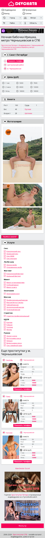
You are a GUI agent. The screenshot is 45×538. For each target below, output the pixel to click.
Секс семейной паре (14, 345)
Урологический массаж (15, 307)
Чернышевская (28, 360)
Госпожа (9, 327)
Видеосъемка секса (14, 343)
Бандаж (9, 322)
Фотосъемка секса (13, 338)
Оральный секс (12, 254)
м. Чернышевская (14, 69)
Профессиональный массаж (17, 300)
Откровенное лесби (14, 267)
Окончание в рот (13, 294)
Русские (28, 109)
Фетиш (9, 329)
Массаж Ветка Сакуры (14, 302)
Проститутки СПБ (20, 534)
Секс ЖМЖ (10, 256)
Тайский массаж (12, 305)
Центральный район (15, 65)
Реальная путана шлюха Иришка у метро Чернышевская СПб (17, 48)
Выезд (5, 13)
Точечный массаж (13, 310)
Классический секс (13, 251)
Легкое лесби (11, 265)
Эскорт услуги (11, 336)
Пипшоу (9, 341)
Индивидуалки (9, 10)
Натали (9, 433)
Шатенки (28, 113)
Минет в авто (11, 287)
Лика (8, 396)
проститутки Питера (19, 495)
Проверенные (29, 10)
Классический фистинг (15, 274)
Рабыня (9, 325)
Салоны (27, 13)
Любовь (9, 360)
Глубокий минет (12, 285)
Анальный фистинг (13, 276)
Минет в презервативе (15, 282)
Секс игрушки (11, 258)
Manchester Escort (22, 468)
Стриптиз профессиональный (17, 316)
